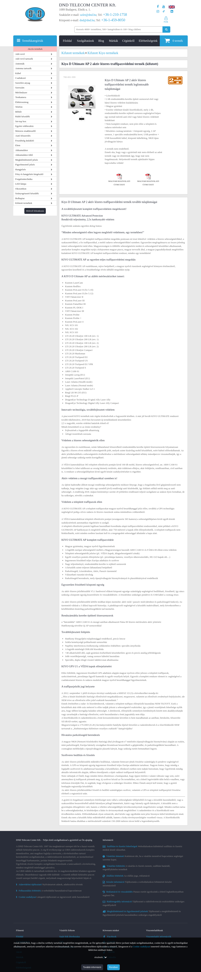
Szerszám (19, 87)
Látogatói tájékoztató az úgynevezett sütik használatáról (52, 897)
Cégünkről (128, 40)
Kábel (18, 73)
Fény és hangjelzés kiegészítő (29, 174)
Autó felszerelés (23, 135)
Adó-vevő (20, 54)
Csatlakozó (20, 78)
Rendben (113, 967)
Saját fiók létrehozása (69, 936)
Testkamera (20, 97)
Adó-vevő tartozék (24, 58)
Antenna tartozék (23, 68)
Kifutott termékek (23, 203)
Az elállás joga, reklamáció (126, 875)
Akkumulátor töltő (24, 155)
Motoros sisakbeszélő (25, 131)
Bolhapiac (20, 198)
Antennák (20, 63)
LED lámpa (20, 183)
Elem (17, 145)
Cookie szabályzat (141, 946)
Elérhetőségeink (148, 40)
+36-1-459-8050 (113, 20)
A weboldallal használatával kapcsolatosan (49, 890)
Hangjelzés (20, 169)
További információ (92, 967)
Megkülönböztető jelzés (26, 159)
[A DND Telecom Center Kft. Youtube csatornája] (163, 6)
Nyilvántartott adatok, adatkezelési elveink (49, 884)
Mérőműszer (21, 92)
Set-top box (20, 121)
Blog (101, 40)
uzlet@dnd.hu (88, 14)
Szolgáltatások (85, 40)
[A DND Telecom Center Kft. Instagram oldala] (157, 11)
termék (174, 40)
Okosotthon (20, 188)
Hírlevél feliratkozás (35, 211)
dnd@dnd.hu (87, 20)
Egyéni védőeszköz (24, 126)
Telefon (19, 106)
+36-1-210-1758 (115, 15)
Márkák (113, 40)
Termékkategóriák (32, 40)
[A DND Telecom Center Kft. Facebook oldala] (158, 6)
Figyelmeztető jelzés (25, 164)
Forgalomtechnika (23, 179)
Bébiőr (18, 111)
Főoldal (67, 40)
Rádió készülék (22, 116)
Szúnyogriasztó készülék (27, 193)
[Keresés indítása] (166, 29)
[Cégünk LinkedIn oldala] (171, 11)
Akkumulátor (21, 150)
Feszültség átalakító (24, 140)
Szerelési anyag (22, 82)
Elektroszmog (21, 102)
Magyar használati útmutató (119, 180)
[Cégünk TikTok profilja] (163, 11)
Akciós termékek (35, 49)
